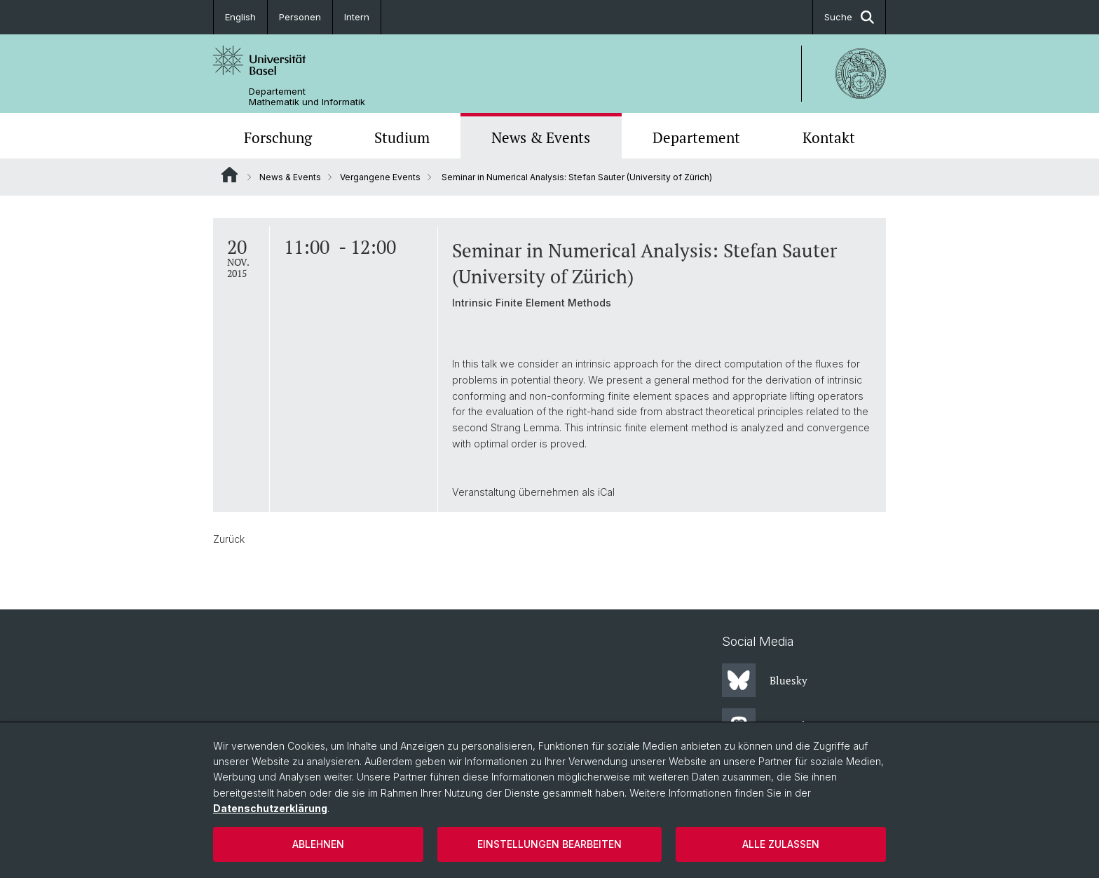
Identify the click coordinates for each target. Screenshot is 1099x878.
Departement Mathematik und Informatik (307, 96)
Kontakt (829, 137)
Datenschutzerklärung (270, 808)
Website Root (229, 174)
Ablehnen (318, 844)
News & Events (540, 137)
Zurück (229, 539)
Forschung (278, 137)
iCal (606, 492)
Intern (356, 16)
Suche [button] (849, 17)
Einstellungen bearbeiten (549, 844)
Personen (300, 16)
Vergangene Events (380, 177)
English (240, 16)
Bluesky (764, 680)
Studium (402, 137)
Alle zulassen (780, 844)
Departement (696, 137)
